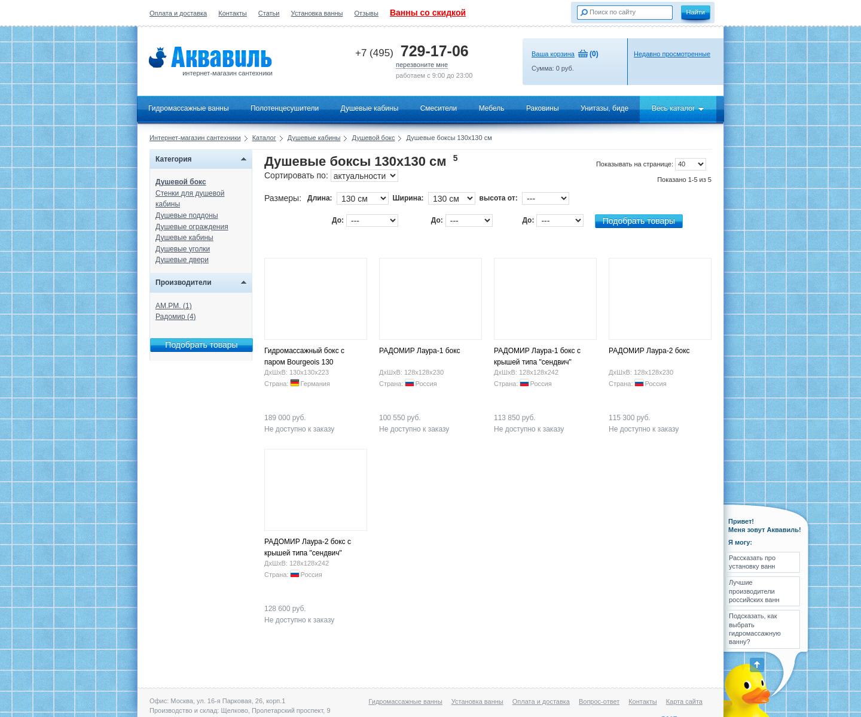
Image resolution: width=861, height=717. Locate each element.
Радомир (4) (175, 316)
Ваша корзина (553, 53)
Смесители (438, 108)
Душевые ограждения (191, 227)
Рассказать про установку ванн (752, 562)
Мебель (492, 108)
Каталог (264, 137)
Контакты (232, 13)
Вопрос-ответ (599, 701)
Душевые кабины (370, 108)
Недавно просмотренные (672, 53)
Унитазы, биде (604, 108)
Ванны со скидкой (428, 12)
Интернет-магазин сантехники (195, 137)
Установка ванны (317, 13)
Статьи (269, 13)
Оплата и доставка (178, 13)
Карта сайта (684, 701)
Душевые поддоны (186, 215)
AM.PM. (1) (173, 306)
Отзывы (366, 13)
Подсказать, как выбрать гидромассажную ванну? (755, 628)
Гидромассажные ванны (188, 108)
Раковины (542, 108)
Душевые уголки (182, 249)
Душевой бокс (373, 137)
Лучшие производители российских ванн (754, 591)
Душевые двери (182, 260)
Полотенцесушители (285, 108)
